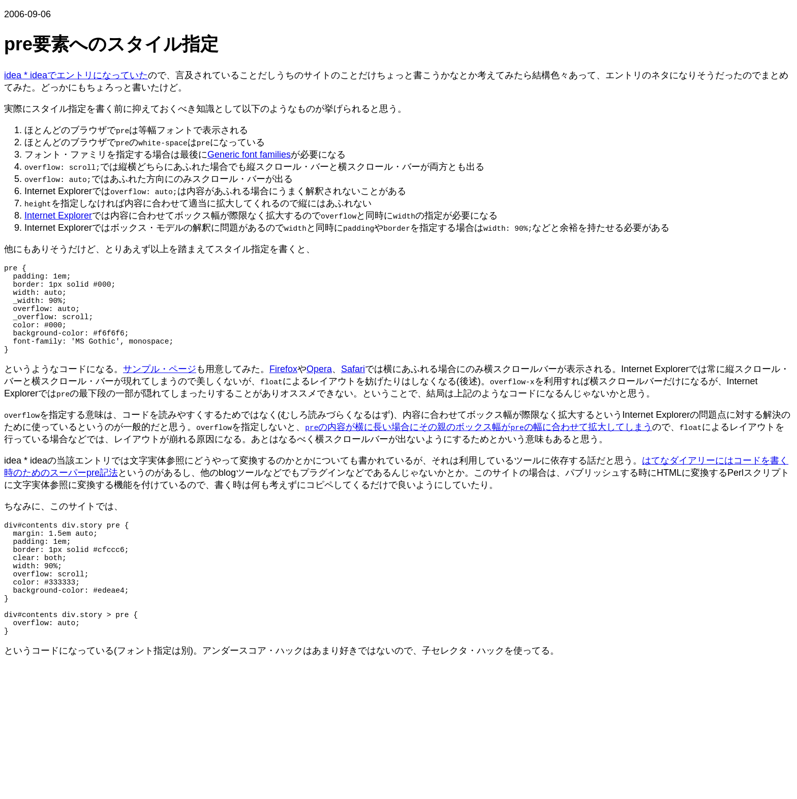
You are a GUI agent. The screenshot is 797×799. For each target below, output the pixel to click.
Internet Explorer (58, 215)
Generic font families (249, 154)
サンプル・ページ (159, 391)
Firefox (283, 391)
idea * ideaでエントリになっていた (76, 75)
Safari (353, 391)
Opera (319, 391)
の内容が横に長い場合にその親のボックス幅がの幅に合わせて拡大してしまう (478, 449)
